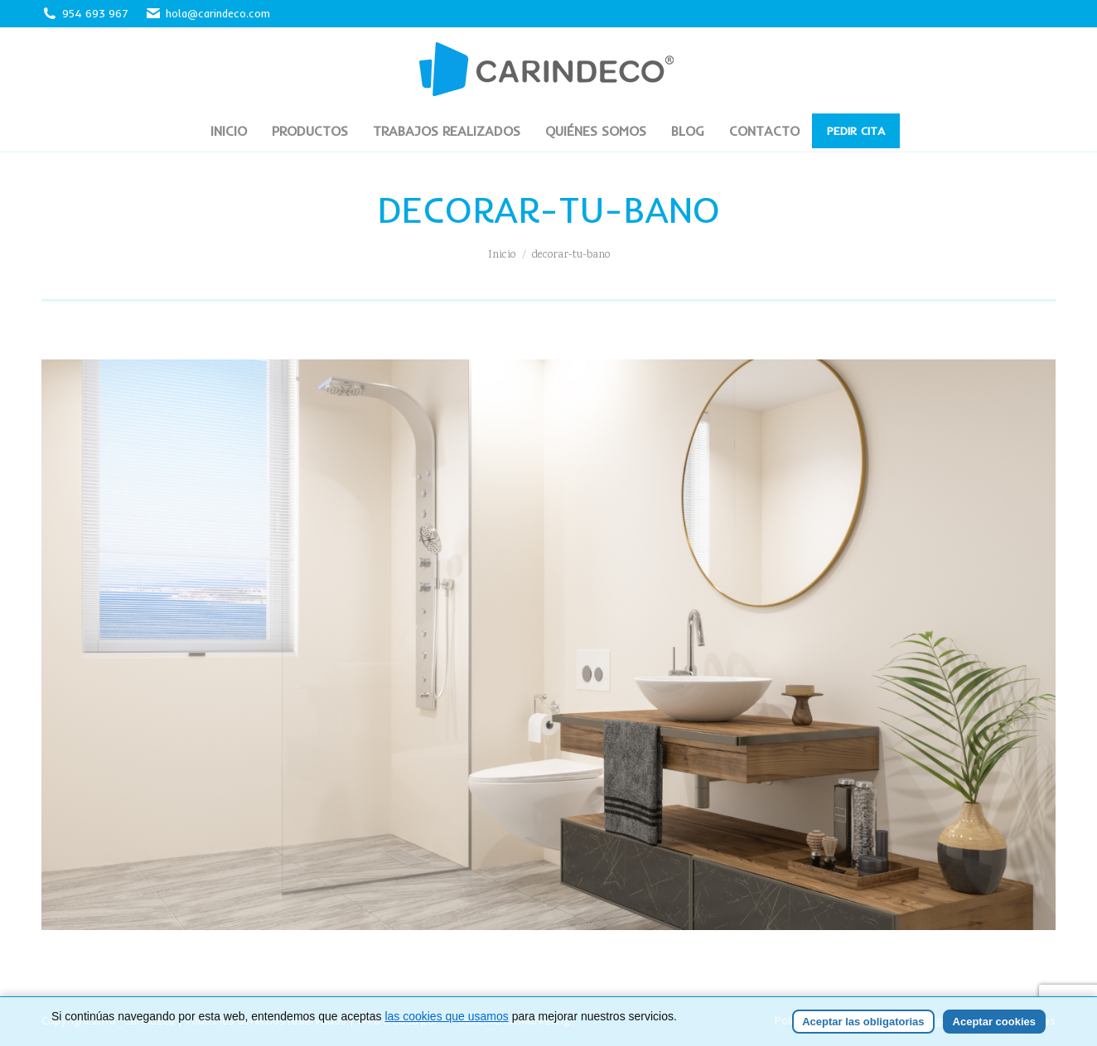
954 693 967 (95, 13)
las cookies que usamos (446, 1035)
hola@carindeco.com (207, 14)
